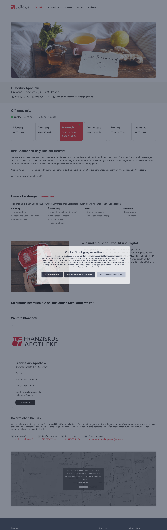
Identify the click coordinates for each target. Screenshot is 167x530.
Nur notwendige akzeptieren (79, 274)
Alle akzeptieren (52, 274)
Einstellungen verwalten (111, 274)
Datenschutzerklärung (94, 267)
